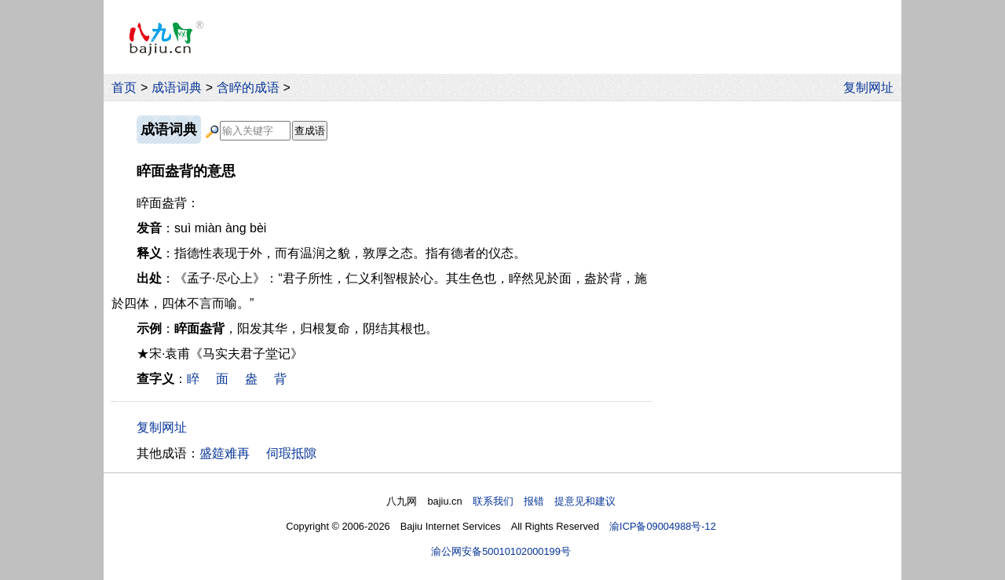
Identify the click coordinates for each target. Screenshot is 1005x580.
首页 (124, 87)
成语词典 (177, 87)
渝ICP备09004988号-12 (662, 526)
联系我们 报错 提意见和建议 (544, 501)
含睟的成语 (248, 87)
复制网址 (872, 87)
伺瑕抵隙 (291, 453)
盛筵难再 (224, 453)
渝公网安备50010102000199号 (501, 551)
